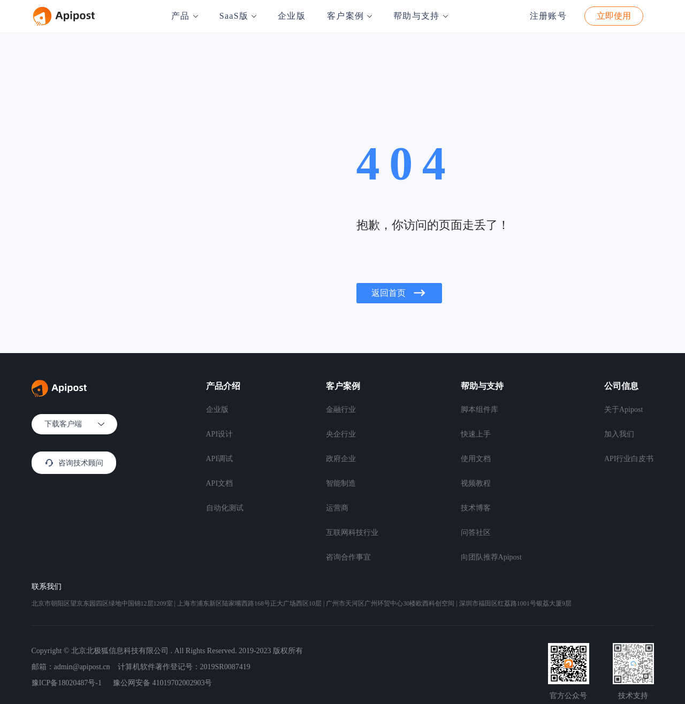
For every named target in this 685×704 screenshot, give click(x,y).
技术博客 (476, 508)
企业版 (292, 15)
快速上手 (476, 434)
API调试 (219, 459)
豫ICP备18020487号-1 (67, 683)
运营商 (337, 508)
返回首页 (399, 293)
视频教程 (476, 483)
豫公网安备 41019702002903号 (162, 683)
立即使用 (614, 15)
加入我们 (619, 434)
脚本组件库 (479, 409)
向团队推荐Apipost (491, 557)
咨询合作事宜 (348, 557)
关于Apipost (623, 409)
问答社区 (476, 533)
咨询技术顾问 (73, 463)
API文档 (219, 483)
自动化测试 (224, 508)
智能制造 (341, 483)
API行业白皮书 (629, 459)
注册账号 (548, 15)
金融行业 (341, 409)
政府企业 (341, 459)
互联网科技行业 (352, 533)
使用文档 (476, 459)
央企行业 (341, 434)
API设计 (219, 434)
